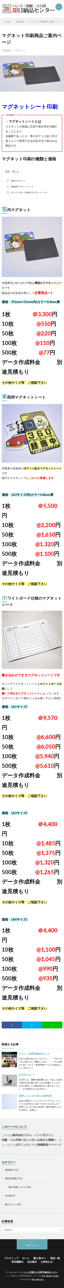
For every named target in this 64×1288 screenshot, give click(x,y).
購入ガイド (10, 1204)
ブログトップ (11, 1258)
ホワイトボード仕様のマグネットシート (27, 192)
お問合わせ (47, 1261)
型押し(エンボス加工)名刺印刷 (35, 1095)
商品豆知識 (10, 1178)
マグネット (20, 50)
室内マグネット (15, 181)
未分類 (8, 1195)
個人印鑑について (17, 1187)
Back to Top (32, 1245)
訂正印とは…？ (27, 1074)
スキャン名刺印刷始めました (34, 1053)
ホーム (26, 1258)
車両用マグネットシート (20, 187)
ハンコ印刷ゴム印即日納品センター (41, 1272)
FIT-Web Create (50, 1275)
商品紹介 (7, 50)
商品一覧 (55, 1258)
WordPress (38, 1279)
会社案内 (32, 1261)
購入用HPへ (39, 1258)
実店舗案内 (17, 1261)
